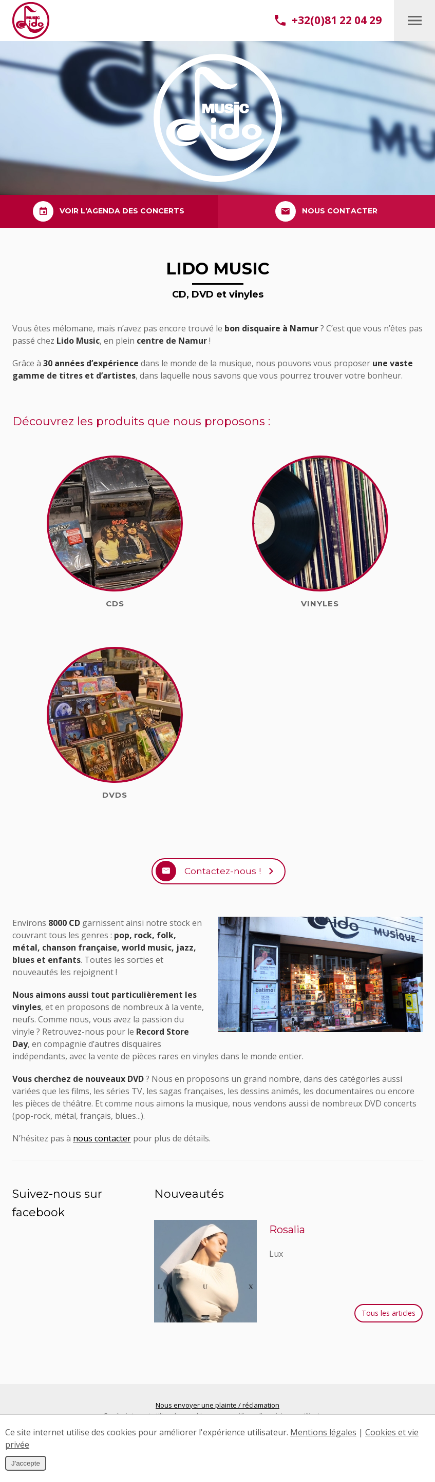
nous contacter (102, 1143)
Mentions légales (323, 1432)
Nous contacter (326, 211)
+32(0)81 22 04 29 (328, 20)
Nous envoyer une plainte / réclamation (217, 1410)
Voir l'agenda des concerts (108, 211)
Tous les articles (388, 1318)
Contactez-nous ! (222, 873)
